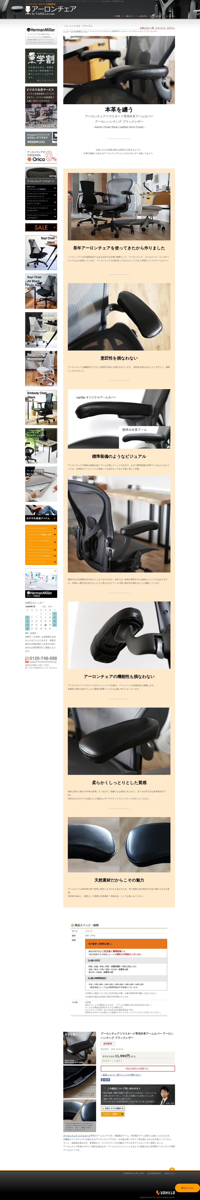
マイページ (160, 28)
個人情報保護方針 (154, 1173)
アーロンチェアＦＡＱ (36, 562)
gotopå (172, 1168)
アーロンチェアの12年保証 (38, 556)
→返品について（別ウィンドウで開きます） (121, 1075)
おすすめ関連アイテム (79, 31)
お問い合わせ (156, 16)
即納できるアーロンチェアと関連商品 (36, 188)
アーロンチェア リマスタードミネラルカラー (37, 216)
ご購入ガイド (129, 16)
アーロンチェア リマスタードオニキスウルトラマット (37, 195)
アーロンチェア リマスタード (76, 1136)
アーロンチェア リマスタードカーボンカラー (37, 209)
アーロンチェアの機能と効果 (39, 535)
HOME (118, 16)
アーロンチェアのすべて (37, 528)
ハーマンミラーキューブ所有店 (41, 583)
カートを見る (170, 16)
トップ (65, 31)
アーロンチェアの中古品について (39, 542)
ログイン (171, 28)
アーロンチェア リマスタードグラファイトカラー (37, 202)
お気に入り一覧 (147, 28)
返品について (170, 1173)
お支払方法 (143, 16)
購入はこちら (187, 1188)
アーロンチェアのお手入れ (38, 550)
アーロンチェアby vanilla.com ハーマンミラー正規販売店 (50, 9)
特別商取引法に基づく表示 (133, 1173)
